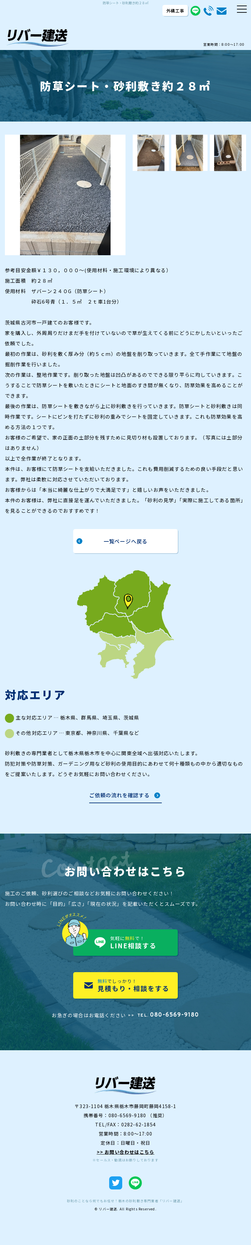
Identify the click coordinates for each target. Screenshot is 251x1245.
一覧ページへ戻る (125, 541)
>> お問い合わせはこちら (126, 1152)
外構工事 (175, 11)
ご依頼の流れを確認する (119, 795)
